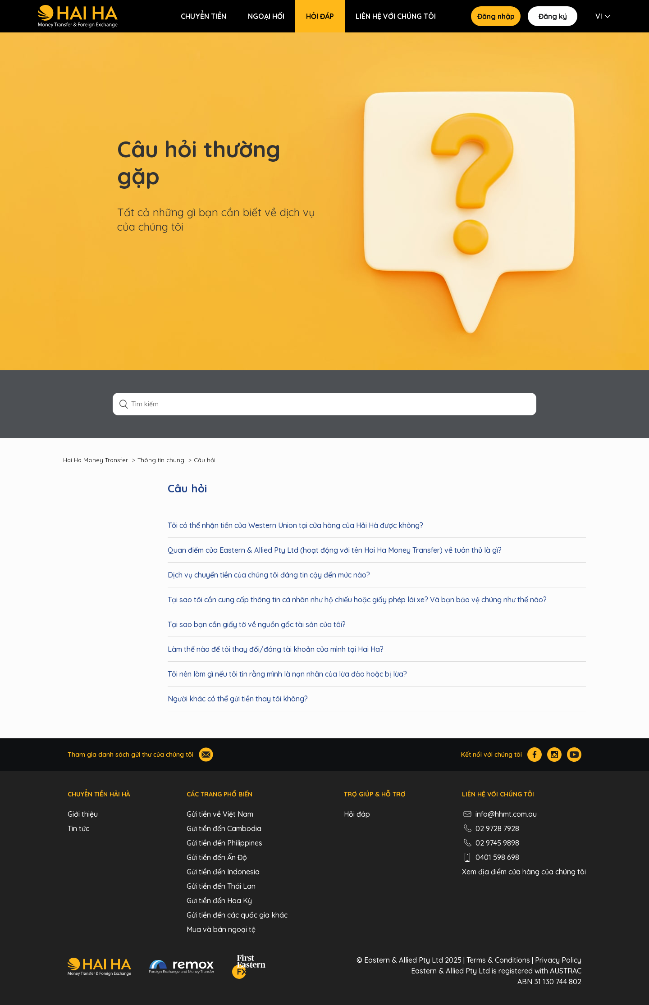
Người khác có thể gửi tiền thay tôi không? (238, 698)
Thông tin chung (160, 460)
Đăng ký (553, 16)
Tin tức (78, 828)
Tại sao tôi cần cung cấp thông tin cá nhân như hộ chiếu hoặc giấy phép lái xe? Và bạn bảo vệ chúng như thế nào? (357, 599)
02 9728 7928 (490, 828)
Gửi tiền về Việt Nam (220, 814)
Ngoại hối (266, 16)
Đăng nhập (496, 16)
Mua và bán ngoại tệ (221, 929)
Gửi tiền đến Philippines (224, 842)
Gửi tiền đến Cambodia (224, 828)
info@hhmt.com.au (499, 814)
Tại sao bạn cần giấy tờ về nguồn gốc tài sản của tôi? (257, 624)
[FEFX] (248, 968)
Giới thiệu (83, 814)
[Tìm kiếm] (324, 404)
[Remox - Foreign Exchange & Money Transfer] (181, 968)
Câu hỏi (204, 460)
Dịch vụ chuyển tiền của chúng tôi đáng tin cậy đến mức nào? (269, 574)
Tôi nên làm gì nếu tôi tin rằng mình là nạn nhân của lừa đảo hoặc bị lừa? (287, 673)
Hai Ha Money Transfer (95, 460)
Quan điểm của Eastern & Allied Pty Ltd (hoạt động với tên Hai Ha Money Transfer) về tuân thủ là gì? (335, 550)
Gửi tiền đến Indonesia (223, 871)
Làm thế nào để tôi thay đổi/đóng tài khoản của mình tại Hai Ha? (276, 649)
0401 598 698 (490, 857)
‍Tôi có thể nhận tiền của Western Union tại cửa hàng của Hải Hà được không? (295, 525)
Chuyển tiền (203, 16)
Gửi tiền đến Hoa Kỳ (219, 900)
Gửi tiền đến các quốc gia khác (237, 914)
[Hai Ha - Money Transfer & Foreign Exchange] (99, 968)
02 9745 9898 (490, 842)
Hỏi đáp (320, 16)
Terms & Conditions (498, 959)
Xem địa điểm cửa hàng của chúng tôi (524, 871)
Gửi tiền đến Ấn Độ (217, 857)
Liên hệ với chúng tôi (396, 16)
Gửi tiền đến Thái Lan (221, 886)
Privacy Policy (558, 959)
